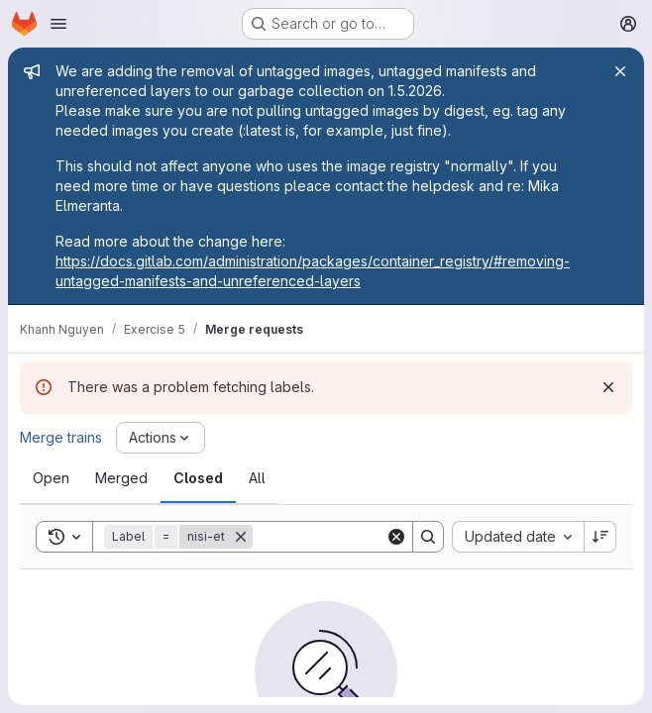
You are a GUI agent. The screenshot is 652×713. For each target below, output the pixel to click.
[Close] (620, 71)
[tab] (51, 478)
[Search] (375, 537)
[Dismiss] (608, 387)
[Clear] (396, 537)
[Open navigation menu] (58, 24)
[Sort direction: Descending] (600, 537)
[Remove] (241, 537)
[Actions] (160, 438)
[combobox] (518, 537)
